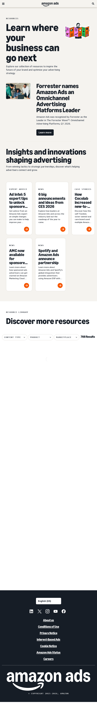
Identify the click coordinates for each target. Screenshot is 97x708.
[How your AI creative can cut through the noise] (49, 432)
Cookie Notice (48, 652)
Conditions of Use (48, 632)
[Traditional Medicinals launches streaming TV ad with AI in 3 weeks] (81, 375)
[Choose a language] (48, 607)
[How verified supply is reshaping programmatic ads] (17, 490)
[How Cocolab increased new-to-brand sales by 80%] (83, 208)
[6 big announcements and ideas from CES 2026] (52, 208)
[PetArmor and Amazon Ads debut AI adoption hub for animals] (49, 547)
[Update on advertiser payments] (17, 432)
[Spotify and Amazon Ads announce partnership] (50, 264)
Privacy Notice (48, 639)
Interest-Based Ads (48, 645)
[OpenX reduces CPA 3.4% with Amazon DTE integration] (17, 375)
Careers (48, 665)
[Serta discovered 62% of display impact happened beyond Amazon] (81, 490)
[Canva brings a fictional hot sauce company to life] (81, 547)
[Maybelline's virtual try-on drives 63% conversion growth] (49, 375)
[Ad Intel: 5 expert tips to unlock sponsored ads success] (19, 208)
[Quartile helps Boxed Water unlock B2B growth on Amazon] (17, 547)
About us (48, 626)
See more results (48, 583)
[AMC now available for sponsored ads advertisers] (19, 264)
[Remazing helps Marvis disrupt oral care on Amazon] (81, 432)
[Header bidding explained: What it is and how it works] (49, 490)
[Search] (93, 4)
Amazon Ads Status (48, 658)
